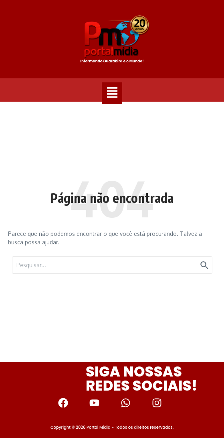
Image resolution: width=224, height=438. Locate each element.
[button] (112, 93)
